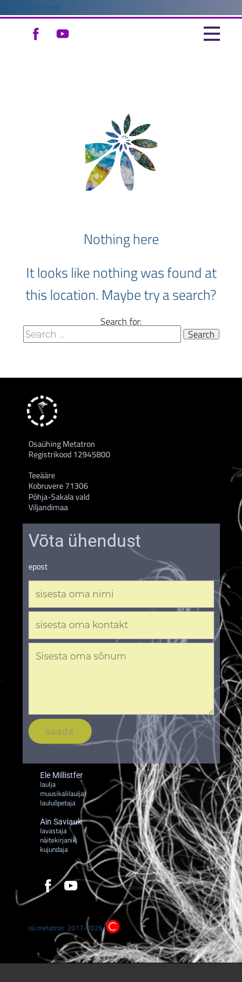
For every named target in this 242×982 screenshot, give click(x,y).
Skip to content (30, 7)
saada (60, 731)
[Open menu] (212, 33)
